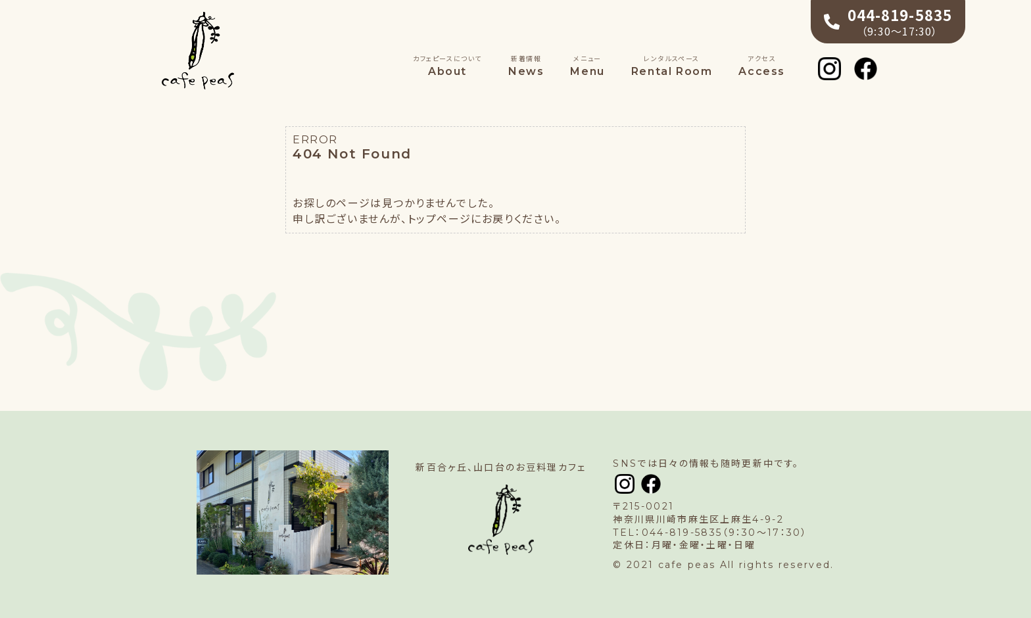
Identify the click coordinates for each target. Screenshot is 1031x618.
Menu (587, 66)
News (526, 66)
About (447, 66)
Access (761, 66)
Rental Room (672, 66)
